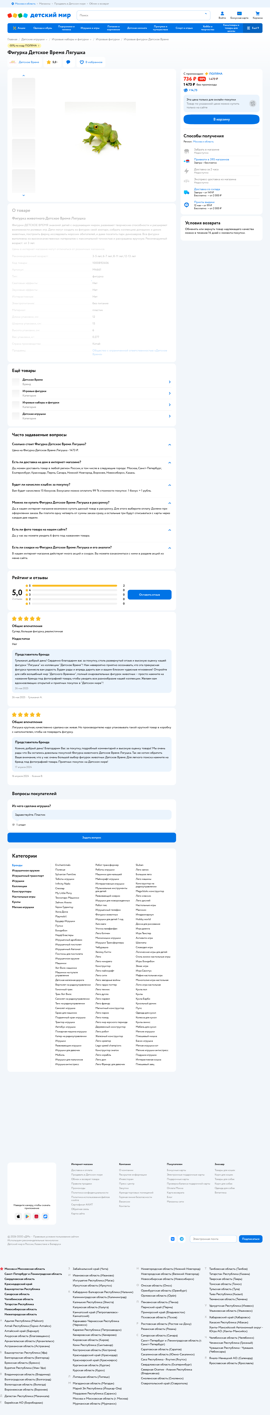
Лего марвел (102, 998)
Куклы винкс (143, 1022)
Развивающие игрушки (68, 1045)
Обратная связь (80, 1209)
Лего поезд (101, 1017)
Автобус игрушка (65, 1026)
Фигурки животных (106, 914)
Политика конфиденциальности (89, 1192)
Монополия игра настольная (152, 980)
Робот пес (101, 905)
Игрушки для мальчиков (69, 1059)
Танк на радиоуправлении (70, 1003)
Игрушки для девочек (67, 1050)
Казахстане (40, 1244)
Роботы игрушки (105, 869)
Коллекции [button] (19, 886)
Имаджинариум (145, 914)
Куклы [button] (16, 902)
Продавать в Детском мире (87, 1174)
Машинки (60, 963)
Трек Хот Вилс (63, 994)
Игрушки (60, 1040)
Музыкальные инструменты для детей (111, 890)
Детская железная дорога (69, 980)
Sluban (139, 865)
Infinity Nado (62, 883)
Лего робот (102, 1031)
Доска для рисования (148, 924)
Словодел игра (144, 947)
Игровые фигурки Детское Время (146, 39)
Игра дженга (143, 928)
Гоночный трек (64, 989)
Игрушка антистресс (67, 1064)
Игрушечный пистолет (68, 944)
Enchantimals (62, 865)
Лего (98, 956)
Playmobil (61, 916)
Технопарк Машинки (67, 897)
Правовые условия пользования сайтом (56, 1236)
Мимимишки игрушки (108, 938)
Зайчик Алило (63, 902)
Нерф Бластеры (64, 935)
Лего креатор (103, 1040)
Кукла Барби (143, 998)
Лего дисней (143, 900)
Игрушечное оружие (67, 958)
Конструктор (103, 966)
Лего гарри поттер (106, 984)
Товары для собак (225, 1179)
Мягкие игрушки (145, 1031)
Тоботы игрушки (64, 879)
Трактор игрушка (65, 1022)
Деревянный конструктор (110, 1026)
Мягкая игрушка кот (147, 1045)
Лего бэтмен (102, 933)
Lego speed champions (108, 1045)
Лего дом (100, 1059)
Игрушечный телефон (108, 909)
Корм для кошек (224, 1174)
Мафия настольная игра (149, 975)
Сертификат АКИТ (82, 1204)
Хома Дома (61, 911)
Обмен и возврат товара (85, 1179)
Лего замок (142, 869)
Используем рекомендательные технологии (33, 1240)
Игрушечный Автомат (68, 949)
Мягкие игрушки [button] (23, 907)
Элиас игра (142, 966)
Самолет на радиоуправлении (72, 998)
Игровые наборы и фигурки (70, 39)
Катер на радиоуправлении (71, 1036)
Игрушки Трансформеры (109, 942)
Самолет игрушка (65, 1008)
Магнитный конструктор (109, 1008)
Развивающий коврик (107, 895)
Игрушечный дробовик (68, 939)
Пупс (139, 1008)
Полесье (60, 869)
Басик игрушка (144, 1040)
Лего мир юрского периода (111, 1022)
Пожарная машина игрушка (70, 1031)
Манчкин (141, 909)
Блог (169, 1197)
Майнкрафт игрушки (107, 879)
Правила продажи (81, 1183)
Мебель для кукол (146, 1026)
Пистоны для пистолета (69, 953)
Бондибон (61, 930)
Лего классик (143, 895)
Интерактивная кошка (148, 1059)
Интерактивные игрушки (109, 883)
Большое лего (144, 874)
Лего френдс (102, 1003)
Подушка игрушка (146, 1054)
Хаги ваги (100, 924)
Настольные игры (146, 905)
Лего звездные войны (107, 980)
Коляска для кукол (146, 1017)
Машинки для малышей (108, 874)
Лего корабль (103, 1054)
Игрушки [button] (18, 881)
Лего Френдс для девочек (110, 1064)
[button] (252, 28)
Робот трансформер (107, 865)
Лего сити (101, 975)
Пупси (59, 925)
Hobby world (143, 919)
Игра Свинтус (144, 970)
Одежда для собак (225, 1188)
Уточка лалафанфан (106, 928)
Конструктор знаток (107, 1050)
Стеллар (59, 888)
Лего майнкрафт (104, 970)
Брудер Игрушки (65, 921)
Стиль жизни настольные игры (153, 956)
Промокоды (78, 1188)
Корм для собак (223, 1183)
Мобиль (59, 1054)
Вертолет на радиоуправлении (73, 984)
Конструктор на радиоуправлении (146, 885)
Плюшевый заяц (145, 1064)
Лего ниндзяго (103, 961)
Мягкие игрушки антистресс (152, 1050)
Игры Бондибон (145, 961)
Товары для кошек (225, 1170)
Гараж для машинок (66, 1012)
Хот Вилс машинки (66, 967)
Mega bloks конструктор (150, 891)
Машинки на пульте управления (66, 974)
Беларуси (55, 1244)
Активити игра (144, 938)
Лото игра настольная (148, 984)
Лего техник (102, 989)
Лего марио (102, 1012)
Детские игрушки (33, 39)
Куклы (139, 994)
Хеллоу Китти (103, 952)
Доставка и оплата (81, 1170)
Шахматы (141, 942)
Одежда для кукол (146, 1012)
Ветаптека (220, 1192)
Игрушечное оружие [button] (26, 870)
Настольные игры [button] (23, 897)
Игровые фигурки (108, 39)
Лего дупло (102, 994)
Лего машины (143, 879)
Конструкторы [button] (22, 891)
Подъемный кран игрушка (70, 1017)
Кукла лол (141, 989)
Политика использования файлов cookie (90, 1199)
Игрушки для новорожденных (112, 900)
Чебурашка (101, 947)
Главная (12, 39)
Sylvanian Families (65, 874)
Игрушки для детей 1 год (109, 919)
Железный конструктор (109, 1036)
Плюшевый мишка (146, 1036)
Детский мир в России (21, 1244)
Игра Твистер (143, 933)
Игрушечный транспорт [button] (28, 876)
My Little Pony (63, 893)
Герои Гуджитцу (64, 907)
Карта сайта (78, 1213)
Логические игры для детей (151, 952)
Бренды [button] (17, 865)
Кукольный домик (146, 1003)
